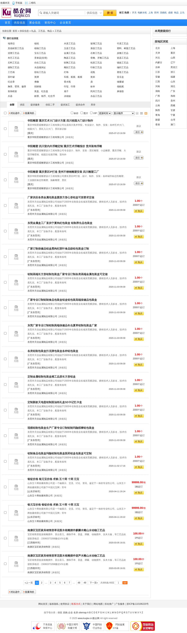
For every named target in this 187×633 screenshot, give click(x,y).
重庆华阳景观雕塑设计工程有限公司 (45, 137)
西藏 (173, 105)
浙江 (173, 72)
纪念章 (11, 81)
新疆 (157, 119)
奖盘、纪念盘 (41, 91)
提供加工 (65, 104)
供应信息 (24, 31)
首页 (15, 31)
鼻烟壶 (120, 91)
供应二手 (50, 104)
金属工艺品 (69, 53)
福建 (173, 76)
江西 (157, 81)
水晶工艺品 (96, 96)
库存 (93, 104)
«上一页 (28, 582)
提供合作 (80, 104)
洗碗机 (163, 12)
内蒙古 (158, 62)
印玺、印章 (69, 86)
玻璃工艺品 (96, 43)
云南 (157, 105)
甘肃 (173, 110)
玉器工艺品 (69, 48)
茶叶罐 (11, 77)
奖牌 (36, 77)
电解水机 (142, 12)
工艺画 (11, 72)
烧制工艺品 (13, 67)
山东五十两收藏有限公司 (40, 495)
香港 (157, 124)
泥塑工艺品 (13, 53)
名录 (75, 612)
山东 (173, 81)
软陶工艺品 (69, 62)
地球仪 (11, 43)
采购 (65, 612)
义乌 (182, 12)
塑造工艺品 (122, 72)
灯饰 (66, 72)
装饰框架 (12, 91)
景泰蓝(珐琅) (40, 58)
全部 (12, 104)
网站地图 (98, 604)
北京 (157, 48)
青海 (157, 115)
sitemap (83, 612)
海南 (173, 96)
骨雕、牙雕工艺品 (99, 58)
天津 (157, 53)
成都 (170, 12)
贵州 (173, 100)
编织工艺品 (122, 67)
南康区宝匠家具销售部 (38, 546)
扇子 (66, 91)
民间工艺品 (96, 91)
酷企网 (96, 618)
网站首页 (43, 604)
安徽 (157, 76)
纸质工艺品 (96, 62)
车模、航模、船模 (73, 77)
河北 (157, 57)
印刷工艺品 (96, 67)
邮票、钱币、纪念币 (44, 96)
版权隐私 (54, 604)
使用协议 (64, 604)
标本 (92, 86)
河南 (157, 86)
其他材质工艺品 (16, 48)
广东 (173, 91)
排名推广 (109, 604)
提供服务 (35, 104)
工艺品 (58, 31)
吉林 (157, 67)
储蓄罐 (120, 81)
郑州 (156, 12)
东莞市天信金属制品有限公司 (42, 214)
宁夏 (173, 115)
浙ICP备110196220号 (138, 604)
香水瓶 (67, 81)
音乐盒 (120, 77)
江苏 (157, 72)
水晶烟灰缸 (40, 67)
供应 (22, 104)
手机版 (18, 3)
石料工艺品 (13, 62)
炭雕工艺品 (122, 53)
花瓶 (92, 72)
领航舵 (120, 86)
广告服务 (120, 604)
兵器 (10, 96)
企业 (70, 612)
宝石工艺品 (40, 53)
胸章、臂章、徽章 (17, 86)
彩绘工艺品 (40, 72)
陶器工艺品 (69, 58)
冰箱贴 (67, 96)
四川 (157, 100)
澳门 (173, 124)
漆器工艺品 (96, 48)
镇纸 (36, 43)
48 (79, 582)
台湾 (173, 119)
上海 (150, 12)
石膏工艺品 (96, 53)
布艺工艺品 (13, 58)
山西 (173, 57)
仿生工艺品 (40, 62)
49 (85, 582)
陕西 (157, 110)
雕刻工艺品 (69, 67)
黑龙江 (174, 67)
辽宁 (173, 62)
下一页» (93, 582)
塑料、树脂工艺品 (126, 48)
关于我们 (87, 604)
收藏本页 (5, 3)
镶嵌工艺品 (122, 62)
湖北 (173, 86)
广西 (157, 96)
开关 (134, 12)
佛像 (36, 81)
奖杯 (92, 77)
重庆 (173, 53)
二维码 (32, 3)
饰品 (176, 12)
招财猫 (37, 86)
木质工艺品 (69, 43)
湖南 (157, 91)
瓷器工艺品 (122, 58)
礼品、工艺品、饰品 (41, 31)
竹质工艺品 (122, 43)
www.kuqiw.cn (85, 618)
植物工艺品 (40, 48)
